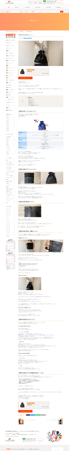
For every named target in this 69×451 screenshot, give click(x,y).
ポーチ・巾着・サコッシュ (27, 38)
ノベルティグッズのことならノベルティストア (12, 31)
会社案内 (56, 0)
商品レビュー (22, 31)
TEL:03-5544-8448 (50, 3)
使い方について (31, 103)
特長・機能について (32, 102)
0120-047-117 (51, 2)
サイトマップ (61, 0)
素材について (31, 101)
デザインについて (31, 100)
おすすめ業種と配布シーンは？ (34, 105)
